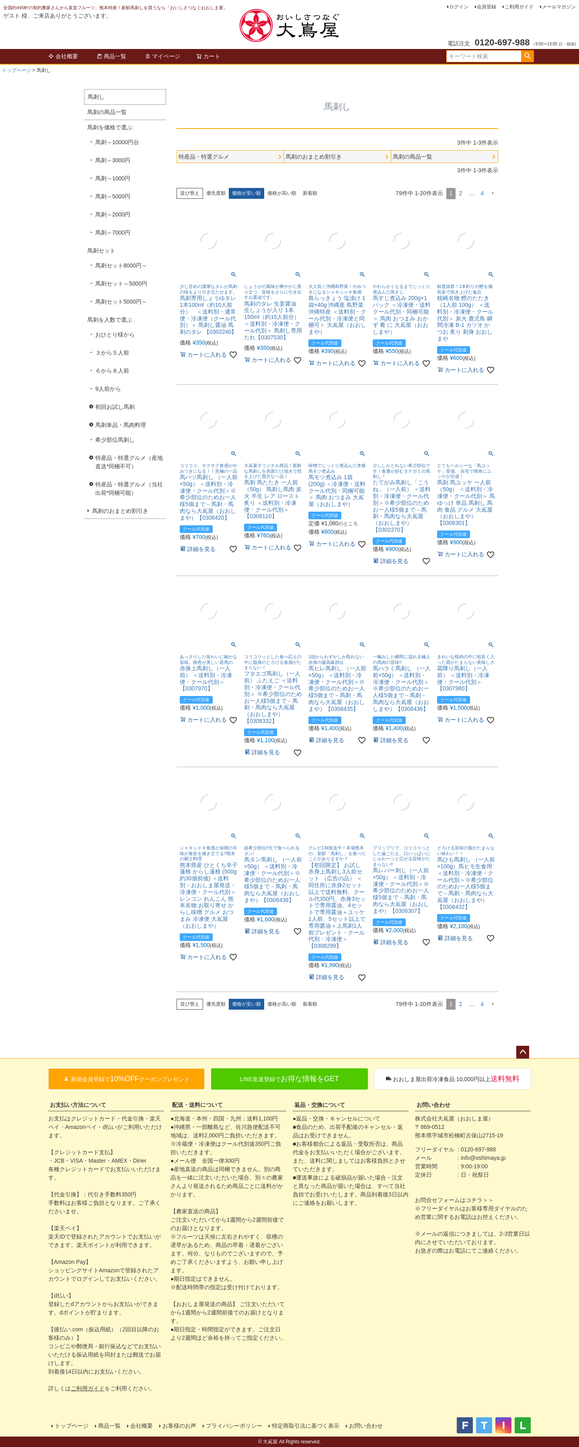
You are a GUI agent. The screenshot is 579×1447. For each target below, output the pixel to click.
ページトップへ (522, 1052)
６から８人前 (112, 370)
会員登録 (486, 7)
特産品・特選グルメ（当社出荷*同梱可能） (129, 488)
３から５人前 (112, 352)
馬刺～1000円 (112, 178)
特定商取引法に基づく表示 (305, 1426)
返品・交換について (319, 1105)
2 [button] (460, 193)
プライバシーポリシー (234, 1426)
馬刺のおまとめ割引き (120, 511)
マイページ (162, 56)
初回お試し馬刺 (115, 407)
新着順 (310, 193)
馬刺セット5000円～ (121, 301)
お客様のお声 (179, 1426)
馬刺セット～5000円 (121, 283)
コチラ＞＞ (480, 1200)
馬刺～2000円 (112, 214)
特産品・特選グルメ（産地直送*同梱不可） (129, 462)
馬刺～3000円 (112, 160)
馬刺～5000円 (112, 196)
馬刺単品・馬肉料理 (120, 425)
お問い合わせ (433, 1105)
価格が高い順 (281, 193)
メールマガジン (559, 7)
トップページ (16, 70)
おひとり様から (115, 334)
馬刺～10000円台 (117, 142)
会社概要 (63, 56)
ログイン (458, 7)
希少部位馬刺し (115, 440)
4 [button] (482, 193)
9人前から (108, 389)
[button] (492, 193)
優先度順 (216, 193)
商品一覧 (111, 56)
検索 (527, 56)
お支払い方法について (78, 1105)
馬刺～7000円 (112, 232)
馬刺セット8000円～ (121, 265)
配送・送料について (197, 1105)
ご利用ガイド (519, 7)
